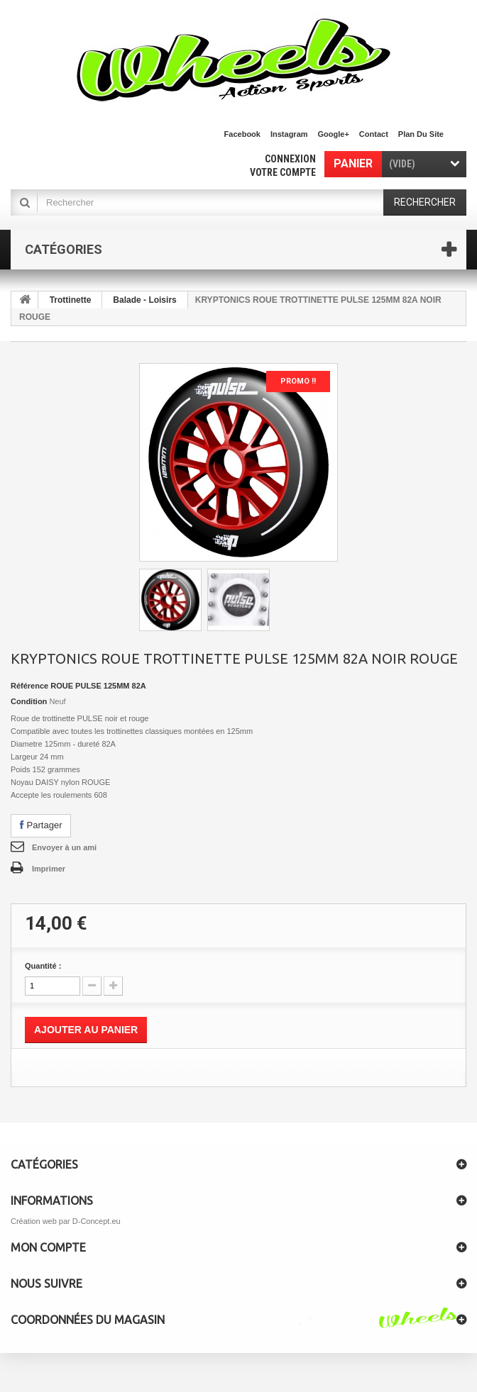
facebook (242, 134)
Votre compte (283, 172)
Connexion (290, 159)
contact (373, 134)
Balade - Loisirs (144, 300)
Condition (29, 701)
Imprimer (48, 868)
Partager (41, 825)
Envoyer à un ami (64, 847)
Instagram (289, 134)
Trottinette (71, 300)
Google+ (333, 134)
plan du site (421, 134)
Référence (29, 685)
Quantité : (43, 966)
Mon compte (48, 1247)
